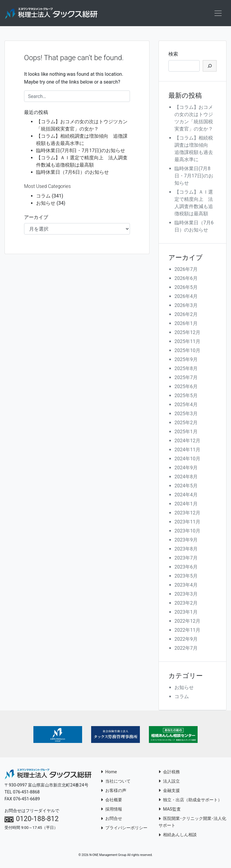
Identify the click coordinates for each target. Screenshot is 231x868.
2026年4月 (186, 297)
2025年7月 (186, 378)
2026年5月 (186, 288)
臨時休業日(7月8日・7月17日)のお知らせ (80, 151)
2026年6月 (186, 279)
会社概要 (111, 800)
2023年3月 (186, 595)
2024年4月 (186, 495)
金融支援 (169, 791)
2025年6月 (186, 387)
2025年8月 (186, 369)
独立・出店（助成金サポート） (190, 800)
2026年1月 (186, 324)
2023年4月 (186, 586)
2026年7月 (186, 270)
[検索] (210, 66)
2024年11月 (187, 450)
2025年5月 (186, 396)
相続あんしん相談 (178, 835)
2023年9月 (186, 541)
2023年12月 (187, 514)
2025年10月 (187, 351)
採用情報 (111, 810)
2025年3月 (186, 414)
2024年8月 (186, 477)
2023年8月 (186, 550)
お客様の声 (113, 791)
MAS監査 (170, 810)
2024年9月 (186, 468)
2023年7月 (186, 559)
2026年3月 (186, 306)
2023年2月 (186, 604)
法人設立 (169, 782)
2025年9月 (186, 360)
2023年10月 (187, 532)
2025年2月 (186, 423)
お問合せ (111, 819)
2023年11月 (187, 523)
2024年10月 (187, 459)
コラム (43, 197)
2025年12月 (187, 333)
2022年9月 (186, 640)
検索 (173, 55)
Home (109, 772)
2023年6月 (186, 568)
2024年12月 (187, 441)
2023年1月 (186, 613)
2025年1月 (186, 432)
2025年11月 (187, 342)
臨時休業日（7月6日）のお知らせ (72, 173)
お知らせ (45, 204)
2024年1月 (186, 505)
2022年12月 (187, 622)
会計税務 (169, 772)
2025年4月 (186, 405)
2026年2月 (186, 315)
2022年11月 (187, 631)
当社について (116, 782)
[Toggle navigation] (218, 13)
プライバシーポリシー (124, 828)
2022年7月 (186, 649)
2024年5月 (186, 486)
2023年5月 (186, 577)
